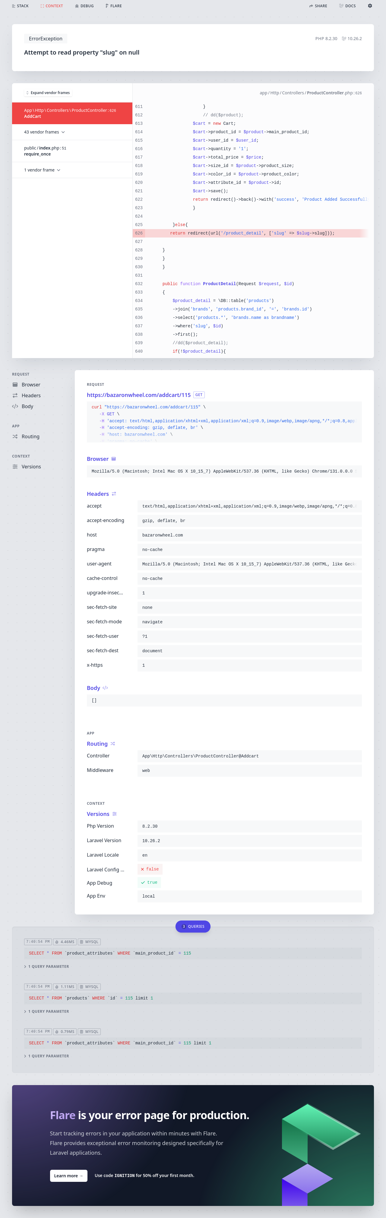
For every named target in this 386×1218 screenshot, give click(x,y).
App (16, 426)
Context (21, 456)
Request (21, 374)
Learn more (68, 1175)
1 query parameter (46, 966)
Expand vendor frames (48, 92)
